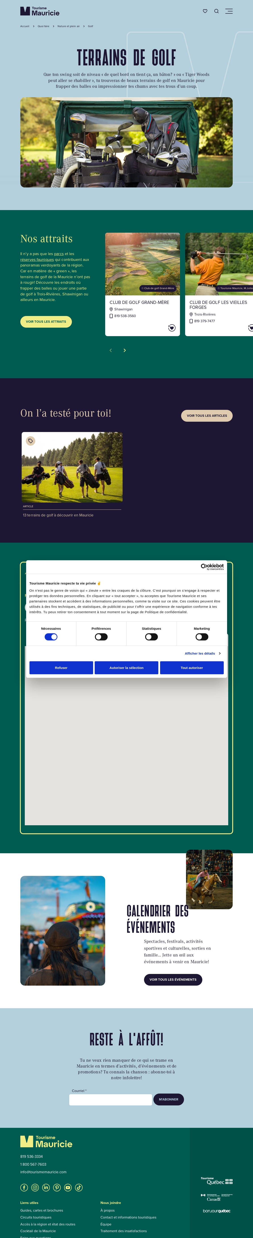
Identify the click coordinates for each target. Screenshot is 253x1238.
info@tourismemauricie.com (43, 1172)
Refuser (61, 667)
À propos (107, 1210)
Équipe (105, 1224)
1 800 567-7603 (33, 1164)
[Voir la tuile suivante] (124, 350)
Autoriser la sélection (126, 667)
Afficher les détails (200, 653)
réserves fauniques (37, 259)
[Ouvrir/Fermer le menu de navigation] (229, 11)
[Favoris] (205, 11)
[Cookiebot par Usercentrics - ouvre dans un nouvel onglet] (204, 567)
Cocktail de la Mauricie (38, 1231)
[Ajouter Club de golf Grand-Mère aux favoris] (159, 327)
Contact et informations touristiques (128, 1217)
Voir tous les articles (207, 415)
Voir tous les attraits (46, 321)
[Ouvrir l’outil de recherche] (216, 11)
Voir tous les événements (173, 979)
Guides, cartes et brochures (41, 1210)
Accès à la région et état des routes (47, 1224)
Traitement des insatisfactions (123, 1231)
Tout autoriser (192, 667)
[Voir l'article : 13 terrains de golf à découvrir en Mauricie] (72, 475)
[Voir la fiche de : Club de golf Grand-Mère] (142, 284)
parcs (59, 254)
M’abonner (168, 1099)
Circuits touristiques (35, 1217)
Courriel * (79, 1091)
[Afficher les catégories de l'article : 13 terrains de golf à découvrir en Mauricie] (30, 441)
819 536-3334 (31, 1156)
